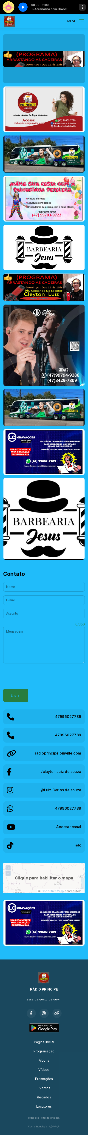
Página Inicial (44, 1042)
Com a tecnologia (44, 1126)
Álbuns (44, 1060)
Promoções (44, 1079)
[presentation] (38, 676)
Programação (44, 1051)
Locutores (44, 1106)
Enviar (16, 695)
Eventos (44, 1088)
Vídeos (43, 1070)
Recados (44, 1097)
